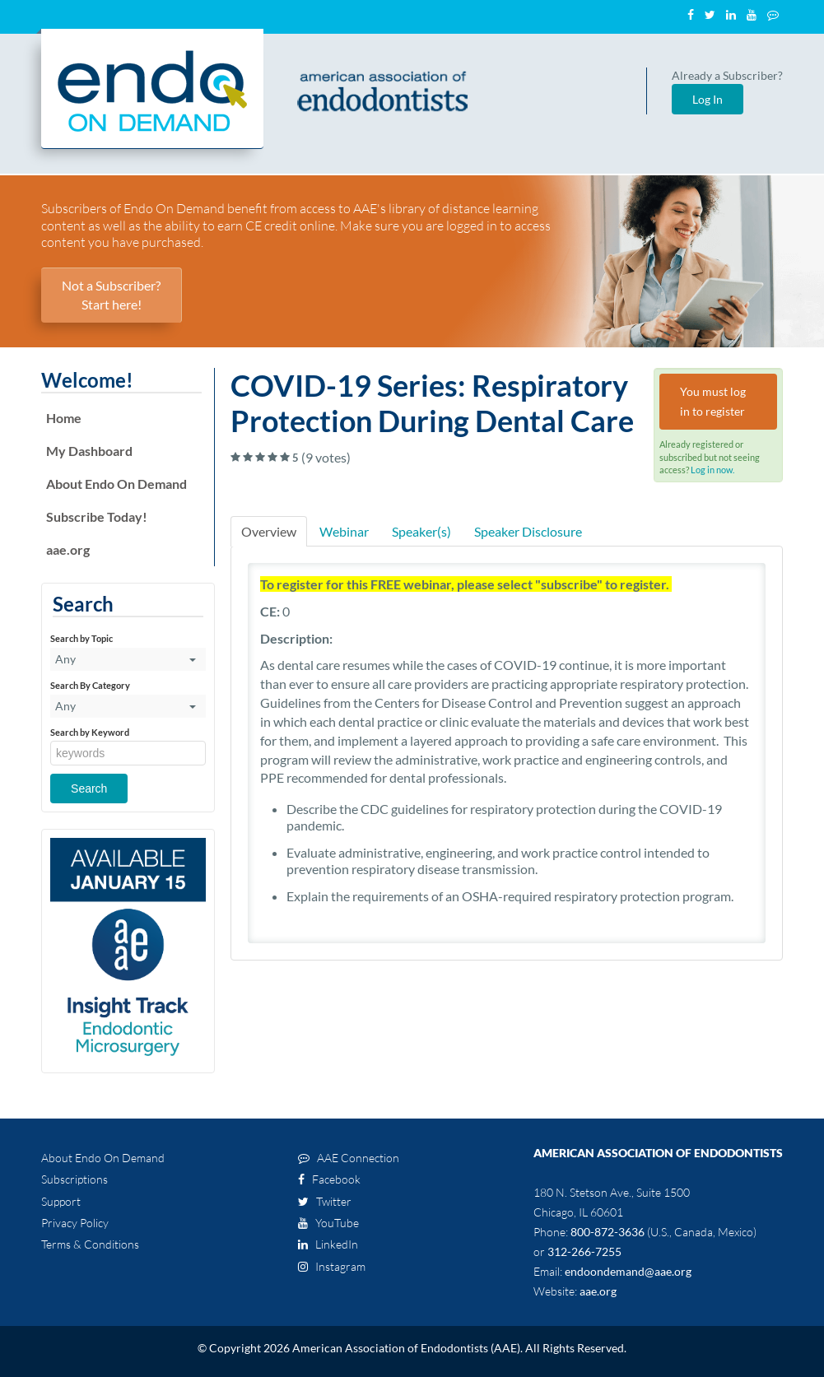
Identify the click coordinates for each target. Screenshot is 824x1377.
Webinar (344, 531)
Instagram (331, 1266)
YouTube (328, 1223)
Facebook (329, 1179)
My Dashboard (89, 450)
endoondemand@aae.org (628, 1271)
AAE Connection (348, 1158)
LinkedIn (328, 1244)
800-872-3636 (607, 1232)
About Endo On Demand (116, 483)
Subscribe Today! (96, 516)
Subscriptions (74, 1179)
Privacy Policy (75, 1223)
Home (63, 418)
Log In (707, 99)
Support (61, 1201)
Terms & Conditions (90, 1244)
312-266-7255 (584, 1251)
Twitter (324, 1201)
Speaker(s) (421, 531)
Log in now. (712, 469)
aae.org (68, 549)
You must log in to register (713, 401)
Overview (268, 531)
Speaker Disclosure (528, 531)
